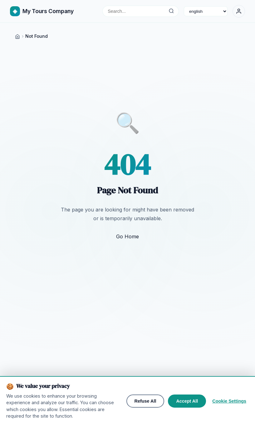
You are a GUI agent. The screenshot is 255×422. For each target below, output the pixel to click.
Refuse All (145, 412)
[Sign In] (239, 11)
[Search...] (171, 11)
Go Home (127, 236)
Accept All (187, 412)
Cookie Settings (229, 412)
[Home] (17, 36)
